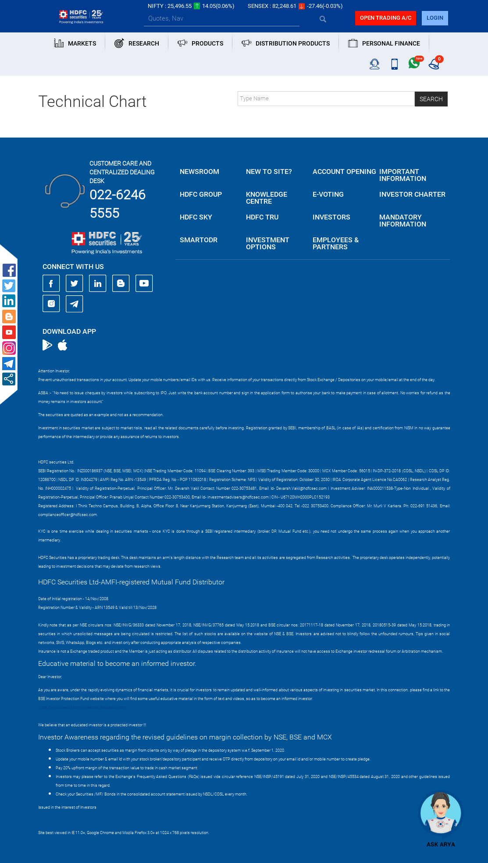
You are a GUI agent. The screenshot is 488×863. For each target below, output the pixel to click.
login (435, 17)
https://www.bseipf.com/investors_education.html (82, 707)
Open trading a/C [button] (385, 17)
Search (431, 99)
